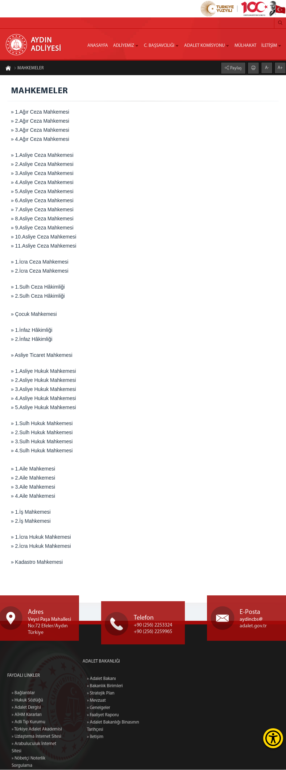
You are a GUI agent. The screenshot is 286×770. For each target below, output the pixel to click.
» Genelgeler (118, 708)
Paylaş (235, 68)
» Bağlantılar (23, 734)
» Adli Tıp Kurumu (28, 763)
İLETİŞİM (269, 46)
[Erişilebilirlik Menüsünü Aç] (273, 738)
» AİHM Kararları (27, 756)
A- (267, 67)
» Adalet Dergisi (26, 748)
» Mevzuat (116, 701)
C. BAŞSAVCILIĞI (159, 46)
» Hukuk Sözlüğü (27, 741)
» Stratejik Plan (121, 694)
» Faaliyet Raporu (123, 715)
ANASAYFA (97, 46)
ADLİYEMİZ (123, 46)
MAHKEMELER (28, 69)
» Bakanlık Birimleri (125, 686)
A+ (280, 67)
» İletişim (115, 737)
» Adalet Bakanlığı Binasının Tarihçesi (133, 726)
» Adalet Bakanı (121, 679)
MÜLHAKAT (245, 46)
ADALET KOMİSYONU (204, 46)
